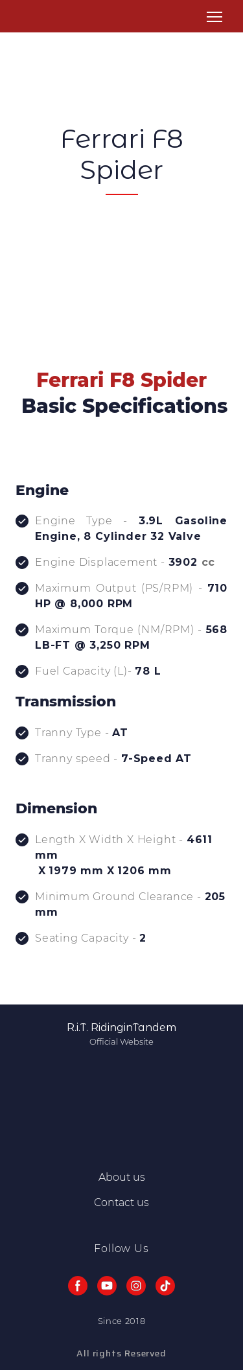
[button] (77, 1285)
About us (121, 1177)
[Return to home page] (32, 16)
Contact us (121, 1202)
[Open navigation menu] (214, 17)
